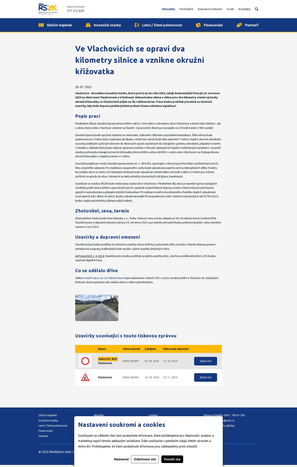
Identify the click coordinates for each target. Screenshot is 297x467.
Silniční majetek (48, 417)
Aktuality (168, 9)
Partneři (43, 438)
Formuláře (186, 9)
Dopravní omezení (210, 9)
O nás (230, 9)
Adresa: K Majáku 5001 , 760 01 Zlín (224, 417)
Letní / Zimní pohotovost (53, 427)
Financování (45, 433)
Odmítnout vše (145, 459)
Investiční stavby (48, 422)
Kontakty (244, 9)
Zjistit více (206, 363)
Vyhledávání (256, 9)
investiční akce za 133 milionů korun (103, 280)
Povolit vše (172, 459)
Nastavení (121, 459)
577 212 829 (75, 11)
